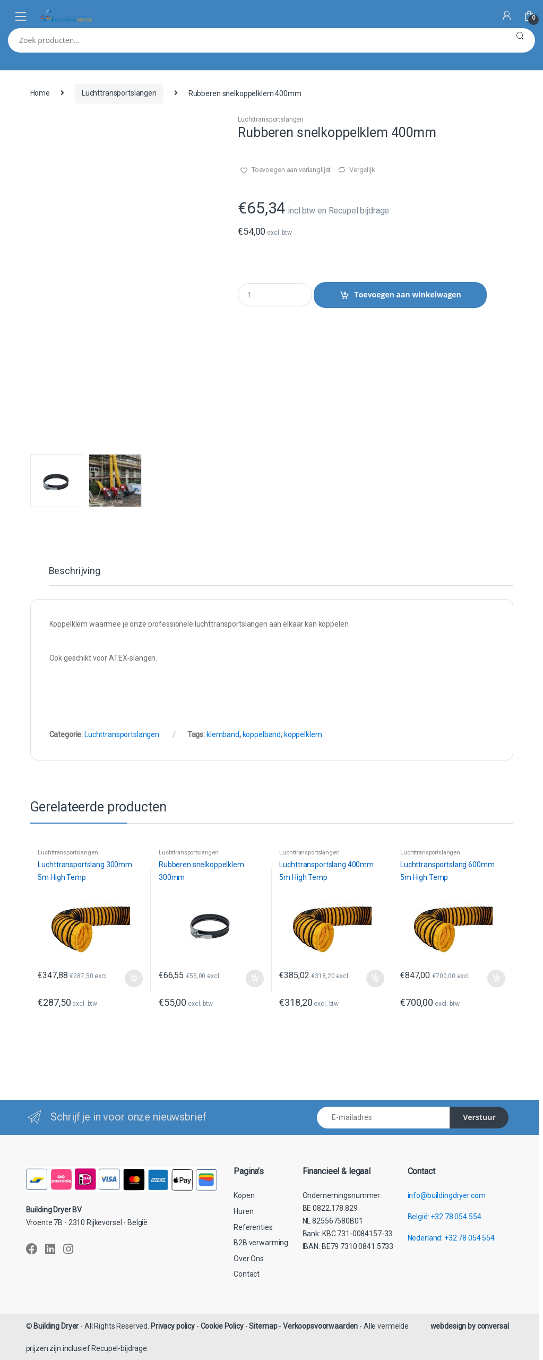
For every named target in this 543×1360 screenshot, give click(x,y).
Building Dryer (56, 1326)
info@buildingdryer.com (447, 1195)
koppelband (262, 734)
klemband (222, 734)
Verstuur (479, 1117)
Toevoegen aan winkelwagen (408, 294)
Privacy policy (173, 1326)
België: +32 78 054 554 (444, 1216)
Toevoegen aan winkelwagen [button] (133, 979)
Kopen (244, 1195)
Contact (247, 1274)
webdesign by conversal (469, 1326)
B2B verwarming (261, 1242)
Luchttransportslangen (119, 93)
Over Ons (249, 1258)
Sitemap (263, 1326)
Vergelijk (362, 170)
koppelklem (303, 734)
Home (40, 93)
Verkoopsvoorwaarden (320, 1326)
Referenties (253, 1227)
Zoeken (520, 40)
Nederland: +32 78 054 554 (451, 1238)
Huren (243, 1211)
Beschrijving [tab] (74, 571)
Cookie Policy (222, 1326)
